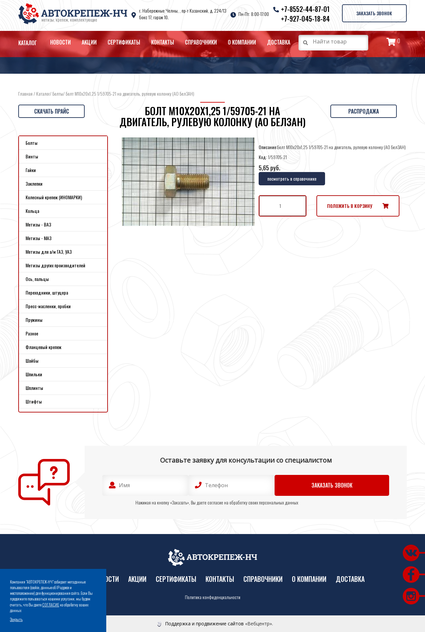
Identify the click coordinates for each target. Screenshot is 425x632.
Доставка (278, 42)
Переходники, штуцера (47, 292)
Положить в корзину (349, 205)
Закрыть (16, 619)
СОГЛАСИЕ (50, 604)
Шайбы (32, 360)
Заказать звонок (373, 12)
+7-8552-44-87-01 (304, 9)
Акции (89, 42)
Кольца (32, 210)
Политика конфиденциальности (212, 597)
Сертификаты (124, 42)
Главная (25, 93)
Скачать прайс (51, 111)
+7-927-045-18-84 (304, 19)
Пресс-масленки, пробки (48, 306)
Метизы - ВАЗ (38, 224)
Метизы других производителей (55, 265)
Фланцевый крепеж (43, 346)
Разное (32, 333)
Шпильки (34, 374)
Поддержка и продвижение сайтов (204, 623)
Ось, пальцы (37, 278)
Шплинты (34, 387)
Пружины (34, 319)
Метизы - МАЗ (38, 237)
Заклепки (34, 183)
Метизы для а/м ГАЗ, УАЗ (49, 251)
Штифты (34, 401)
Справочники (201, 42)
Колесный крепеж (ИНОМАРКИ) (54, 197)
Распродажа (363, 111)
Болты (57, 93)
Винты (32, 156)
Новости (60, 42)
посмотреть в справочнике (291, 178)
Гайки (31, 169)
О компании (242, 42)
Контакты (162, 42)
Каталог (27, 43)
